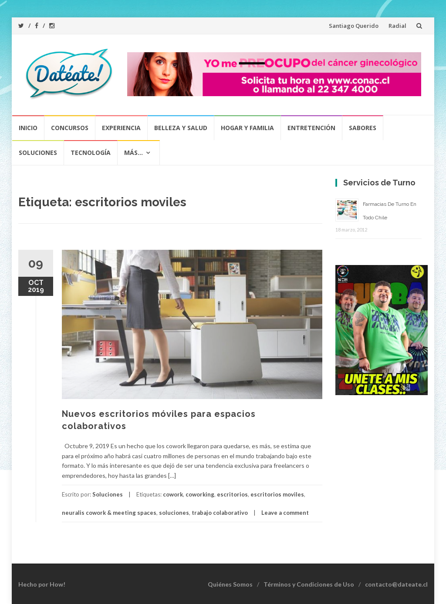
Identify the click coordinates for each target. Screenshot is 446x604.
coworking (200, 494)
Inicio (28, 128)
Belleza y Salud (180, 128)
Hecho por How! (41, 584)
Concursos (69, 128)
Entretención (311, 128)
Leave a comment (285, 512)
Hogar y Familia (247, 128)
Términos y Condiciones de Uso (309, 584)
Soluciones (38, 152)
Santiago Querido (353, 26)
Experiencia (121, 128)
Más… (133, 152)
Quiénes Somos (230, 584)
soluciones (174, 512)
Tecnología (91, 152)
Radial (397, 26)
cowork (173, 494)
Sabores (362, 128)
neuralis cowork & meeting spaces (109, 512)
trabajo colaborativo (220, 512)
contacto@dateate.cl (396, 584)
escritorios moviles (277, 494)
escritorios (232, 494)
